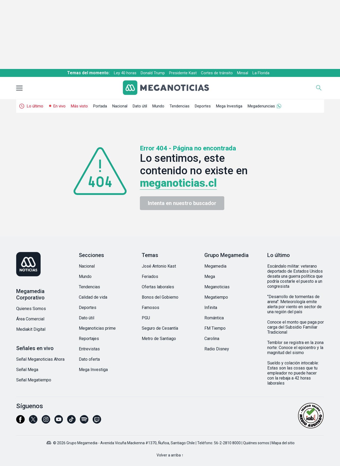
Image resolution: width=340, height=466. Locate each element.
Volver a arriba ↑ (170, 455)
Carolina (211, 338)
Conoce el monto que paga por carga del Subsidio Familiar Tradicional (295, 327)
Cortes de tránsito (217, 73)
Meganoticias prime (97, 328)
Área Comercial (30, 318)
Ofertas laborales (158, 286)
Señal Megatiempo (33, 379)
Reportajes (89, 338)
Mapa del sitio (283, 443)
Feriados (150, 276)
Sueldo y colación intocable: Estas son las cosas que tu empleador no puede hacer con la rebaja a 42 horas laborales (293, 373)
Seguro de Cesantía (160, 328)
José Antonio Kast (159, 266)
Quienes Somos (31, 308)
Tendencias (180, 106)
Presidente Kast (183, 73)
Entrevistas (89, 348)
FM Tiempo (215, 328)
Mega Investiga (229, 106)
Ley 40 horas (125, 73)
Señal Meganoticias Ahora (40, 359)
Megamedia (215, 266)
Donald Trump (153, 73)
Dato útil (140, 106)
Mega (209, 276)
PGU (146, 317)
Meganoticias (217, 286)
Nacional (119, 106)
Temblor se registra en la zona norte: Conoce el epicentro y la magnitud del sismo (295, 347)
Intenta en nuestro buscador (182, 203)
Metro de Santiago (159, 338)
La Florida (260, 73)
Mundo (158, 106)
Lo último (35, 106)
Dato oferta (89, 359)
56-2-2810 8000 (227, 443)
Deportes (203, 106)
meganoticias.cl (178, 183)
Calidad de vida (93, 297)
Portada (100, 106)
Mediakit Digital (30, 329)
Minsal (242, 73)
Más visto (79, 106)
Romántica (214, 317)
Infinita (210, 307)
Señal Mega (27, 369)
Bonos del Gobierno (160, 297)
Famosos (150, 307)
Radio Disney (216, 348)
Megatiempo (216, 297)
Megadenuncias (261, 106)
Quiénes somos (256, 443)
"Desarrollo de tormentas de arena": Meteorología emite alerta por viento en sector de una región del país (294, 304)
